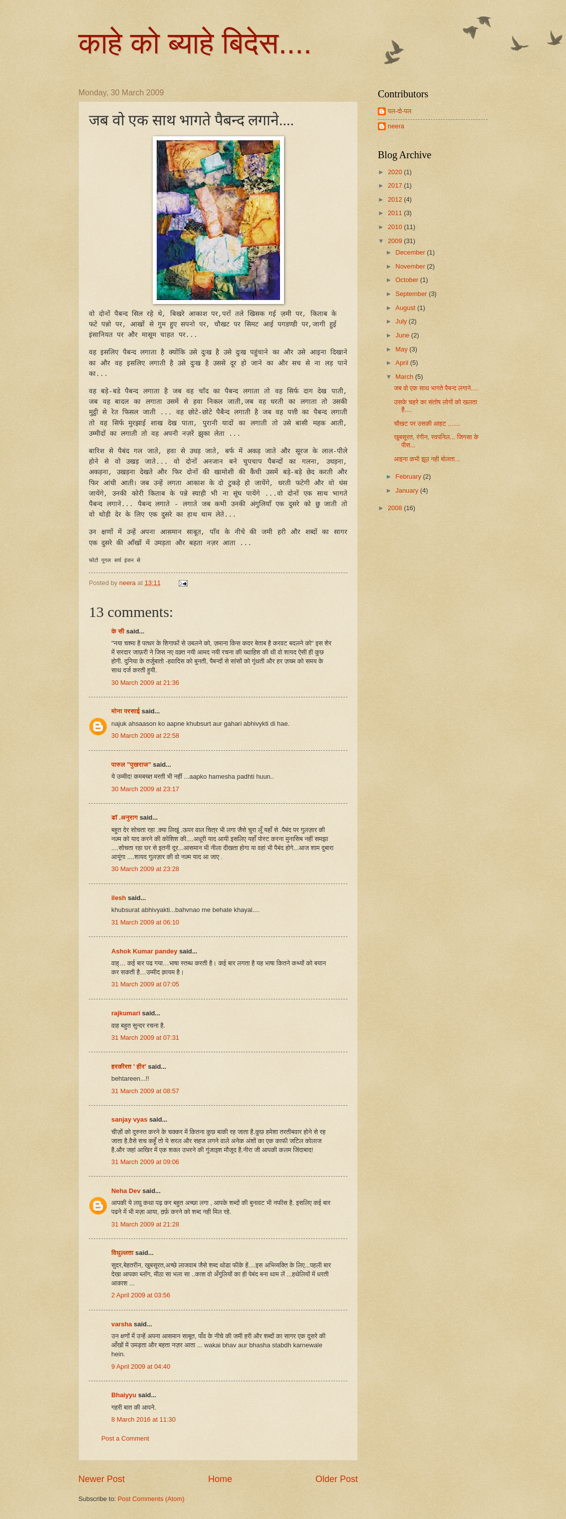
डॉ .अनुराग (124, 817)
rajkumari (125, 1013)
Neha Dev (126, 1191)
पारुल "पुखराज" (131, 764)
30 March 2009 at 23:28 (145, 869)
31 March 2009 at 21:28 (145, 1224)
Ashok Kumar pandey (144, 951)
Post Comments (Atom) (151, 1499)
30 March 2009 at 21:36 (145, 682)
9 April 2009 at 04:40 (140, 1366)
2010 (396, 227)
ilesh (118, 898)
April (402, 362)
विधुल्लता (122, 1252)
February (409, 476)
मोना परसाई (125, 711)
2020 (396, 172)
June (403, 335)
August (406, 307)
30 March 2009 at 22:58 (145, 735)
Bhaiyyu (123, 1395)
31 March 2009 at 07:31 (145, 1037)
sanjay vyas (129, 1119)
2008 (396, 508)
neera (396, 126)
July (401, 321)
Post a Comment (125, 1438)
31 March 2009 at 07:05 (145, 984)
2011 (396, 213)
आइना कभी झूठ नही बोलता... (427, 459)
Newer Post (101, 1479)
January (407, 490)
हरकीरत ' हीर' (128, 1066)
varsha (121, 1324)
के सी (118, 631)
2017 (396, 185)
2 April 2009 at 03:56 (140, 1295)
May (402, 349)
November (411, 266)
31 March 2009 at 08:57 (145, 1091)
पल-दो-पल (399, 111)
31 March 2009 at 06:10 (145, 922)
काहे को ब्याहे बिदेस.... (195, 43)
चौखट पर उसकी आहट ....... (427, 423)
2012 (396, 199)
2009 (396, 241)
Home (220, 1479)
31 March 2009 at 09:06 (145, 1162)
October (407, 280)
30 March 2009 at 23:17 (145, 789)
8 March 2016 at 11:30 (143, 1419)
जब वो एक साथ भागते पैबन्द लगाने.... (436, 388)
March (405, 376)
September (412, 294)
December (411, 252)
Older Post (336, 1479)
